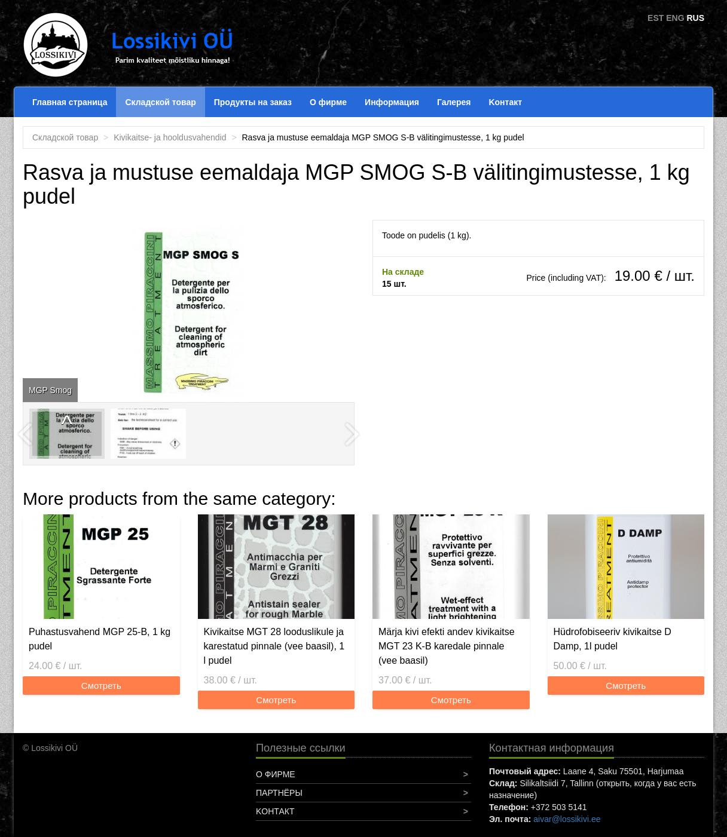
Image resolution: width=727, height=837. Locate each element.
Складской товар (160, 102)
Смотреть (101, 685)
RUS (695, 18)
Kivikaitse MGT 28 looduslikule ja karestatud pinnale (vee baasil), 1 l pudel (274, 646)
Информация (392, 102)
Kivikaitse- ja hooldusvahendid (170, 137)
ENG (675, 18)
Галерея (454, 102)
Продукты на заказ (253, 102)
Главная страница (69, 102)
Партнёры (279, 793)
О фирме (328, 102)
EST (655, 18)
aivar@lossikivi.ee (566, 819)
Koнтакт (505, 102)
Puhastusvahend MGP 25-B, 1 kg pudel (99, 639)
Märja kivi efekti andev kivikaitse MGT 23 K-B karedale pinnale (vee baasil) (446, 646)
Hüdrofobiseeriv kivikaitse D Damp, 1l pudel (612, 639)
